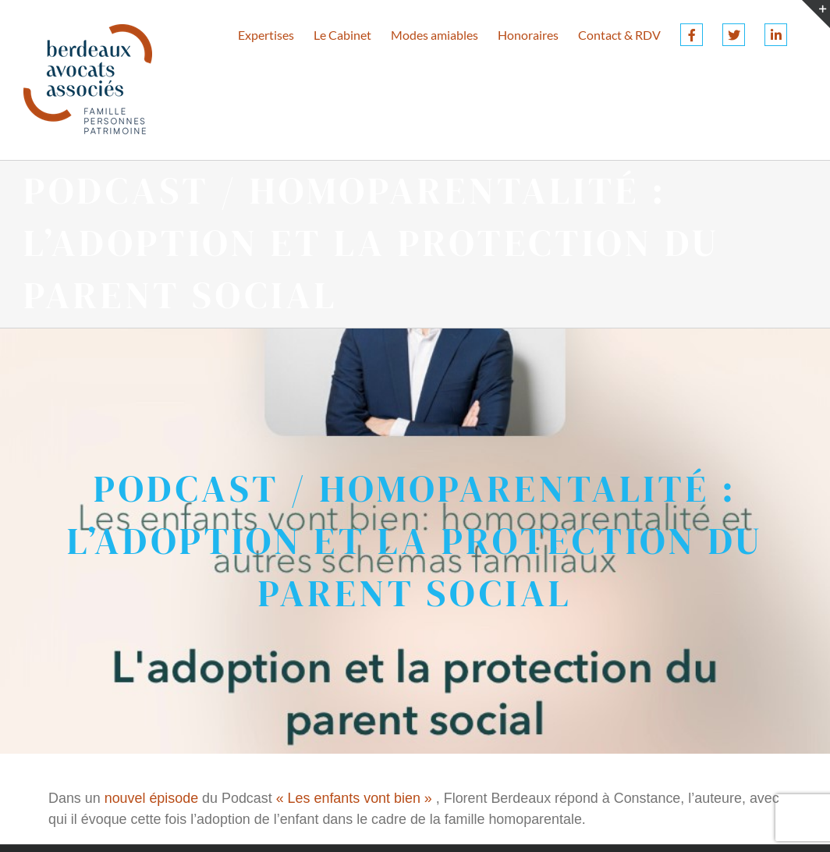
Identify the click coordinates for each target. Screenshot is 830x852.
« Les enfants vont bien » (354, 798)
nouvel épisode (151, 798)
